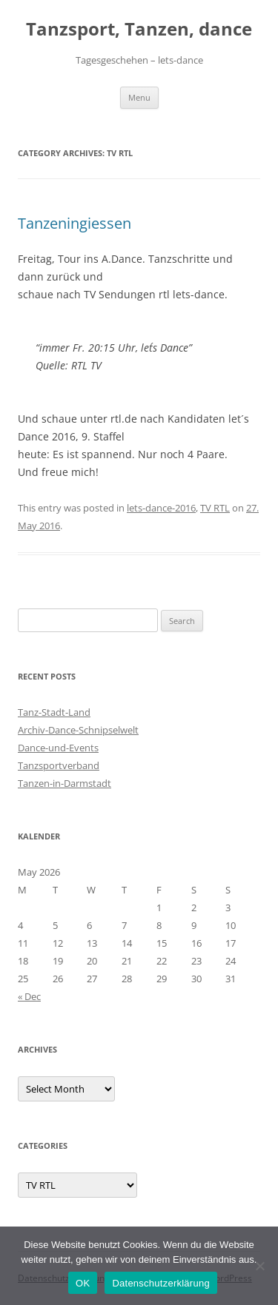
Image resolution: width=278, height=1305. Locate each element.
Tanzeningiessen (74, 223)
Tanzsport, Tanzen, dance (139, 29)
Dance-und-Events (58, 747)
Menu (139, 97)
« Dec (29, 996)
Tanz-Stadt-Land (54, 712)
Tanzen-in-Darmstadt (64, 783)
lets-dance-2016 (161, 507)
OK (83, 1283)
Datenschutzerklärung (160, 1283)
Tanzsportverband (58, 765)
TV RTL (215, 507)
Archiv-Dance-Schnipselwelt (78, 730)
